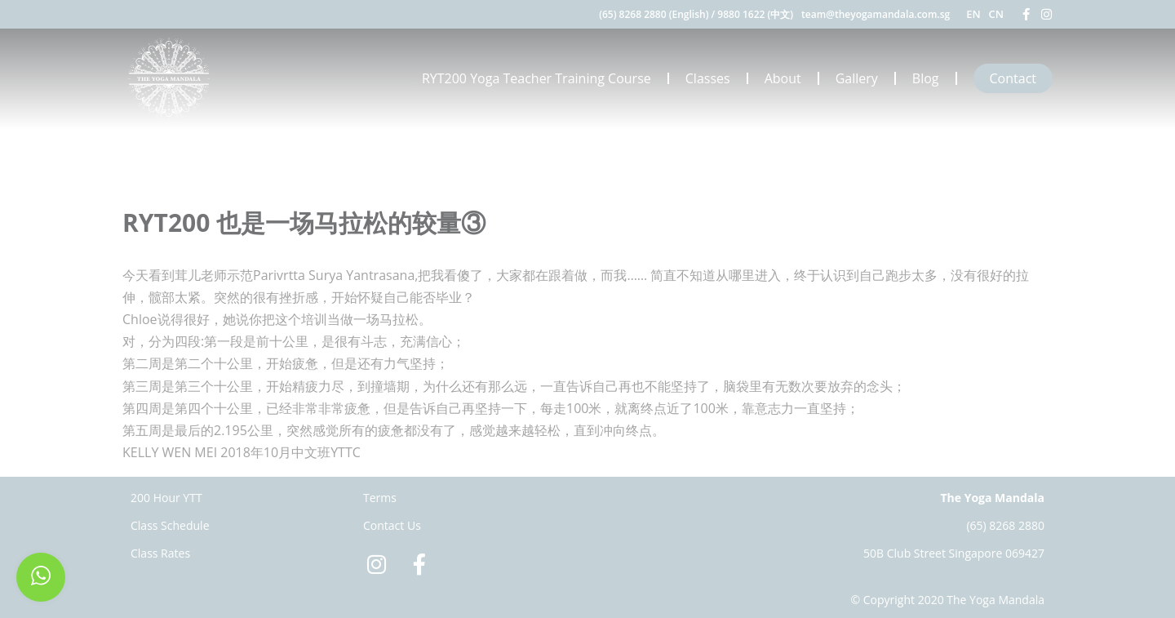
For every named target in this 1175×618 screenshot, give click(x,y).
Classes (707, 78)
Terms (380, 497)
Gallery (857, 78)
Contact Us (392, 525)
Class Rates (160, 553)
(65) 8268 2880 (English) (653, 14)
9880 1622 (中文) (755, 14)
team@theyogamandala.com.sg (875, 14)
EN (973, 14)
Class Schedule (170, 525)
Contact (1013, 78)
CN (996, 14)
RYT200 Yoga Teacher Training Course (536, 78)
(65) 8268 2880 (1005, 525)
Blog (925, 78)
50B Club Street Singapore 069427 (953, 553)
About (783, 78)
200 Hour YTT (166, 497)
